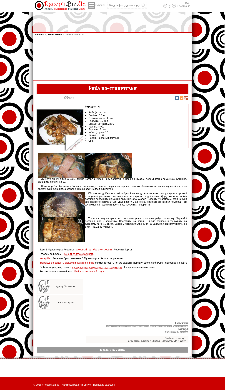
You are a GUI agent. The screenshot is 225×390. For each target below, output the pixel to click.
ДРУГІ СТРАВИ (54, 34)
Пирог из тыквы (180, 326)
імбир (108, 326)
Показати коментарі (112, 349)
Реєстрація (183, 6)
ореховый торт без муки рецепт (93, 249)
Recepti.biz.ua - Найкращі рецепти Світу (66, 384)
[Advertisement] (112, 21)
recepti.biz (46, 258)
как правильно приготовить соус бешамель (97, 267)
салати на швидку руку (161, 326)
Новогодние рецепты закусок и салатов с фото (67, 262)
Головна (39, 34)
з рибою (184, 332)
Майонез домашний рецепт (90, 271)
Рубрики (96, 5)
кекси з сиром (119, 326)
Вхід (187, 3)
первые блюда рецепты (138, 326)
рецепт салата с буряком (78, 254)
